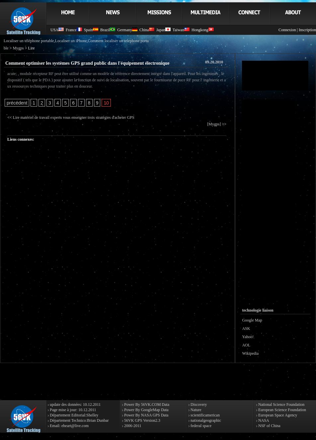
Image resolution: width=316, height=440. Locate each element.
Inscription (307, 30)
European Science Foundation (281, 409)
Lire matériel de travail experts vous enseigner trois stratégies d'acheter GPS (73, 117)
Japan (163, 30)
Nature (195, 409)
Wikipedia (250, 353)
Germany (127, 30)
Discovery (198, 404)
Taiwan (181, 30)
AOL (246, 345)
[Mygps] (214, 124)
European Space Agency (277, 415)
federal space (200, 425)
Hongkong (203, 30)
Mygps (18, 48)
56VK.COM (151, 404)
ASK (246, 328)
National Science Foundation (280, 404)
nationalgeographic (205, 420)
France (74, 30)
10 (106, 103)
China (146, 30)
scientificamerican (205, 415)
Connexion (287, 30)
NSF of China (268, 425)
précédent (17, 103)
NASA (263, 420)
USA (57, 30)
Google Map (252, 320)
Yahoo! (248, 336)
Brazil (107, 30)
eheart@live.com (75, 425)
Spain (91, 30)
